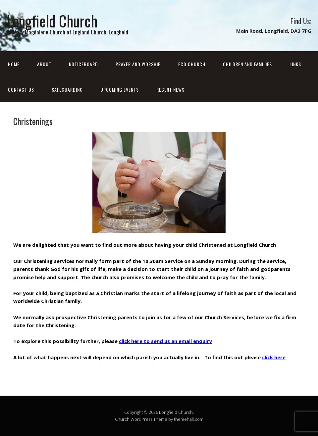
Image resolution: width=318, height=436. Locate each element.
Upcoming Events (119, 89)
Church (122, 419)
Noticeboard (83, 64)
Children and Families (247, 64)
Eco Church (191, 64)
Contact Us (21, 89)
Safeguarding (67, 89)
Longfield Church (52, 21)
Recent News (170, 89)
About (44, 64)
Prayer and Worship (138, 64)
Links (295, 64)
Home (14, 64)
